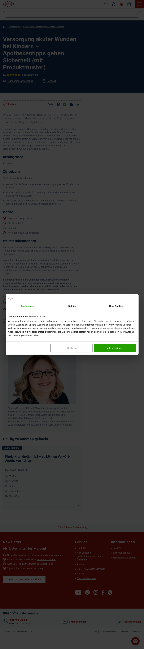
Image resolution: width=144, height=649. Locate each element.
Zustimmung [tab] (27, 306)
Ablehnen (71, 348)
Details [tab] (72, 306)
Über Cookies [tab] (116, 306)
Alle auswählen (115, 348)
